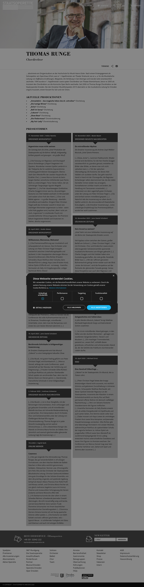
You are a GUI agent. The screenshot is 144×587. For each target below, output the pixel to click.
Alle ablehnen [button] (74, 307)
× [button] (113, 275)
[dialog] (72, 293)
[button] (42, 308)
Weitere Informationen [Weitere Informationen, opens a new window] (58, 288)
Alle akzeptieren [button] (99, 307)
